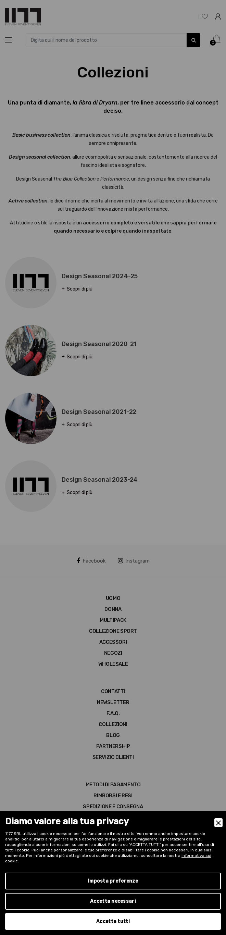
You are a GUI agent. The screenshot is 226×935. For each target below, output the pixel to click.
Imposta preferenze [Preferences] (113, 881)
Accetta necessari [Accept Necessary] (113, 901)
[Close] (218, 822)
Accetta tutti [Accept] (113, 921)
